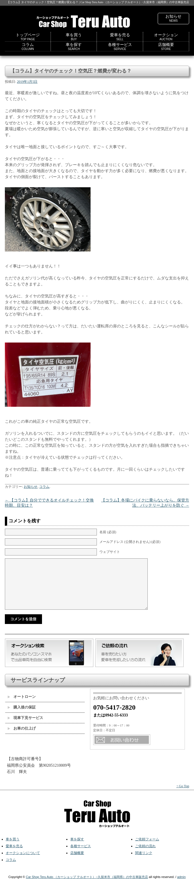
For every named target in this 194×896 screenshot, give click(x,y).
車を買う (74, 37)
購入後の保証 (24, 710)
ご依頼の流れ (145, 849)
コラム (27, 47)
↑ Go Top (182, 790)
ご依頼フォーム (147, 843)
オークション (166, 37)
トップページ (28, 37)
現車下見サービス (28, 721)
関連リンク (143, 856)
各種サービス (120, 47)
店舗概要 (166, 47)
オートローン (24, 700)
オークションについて (23, 856)
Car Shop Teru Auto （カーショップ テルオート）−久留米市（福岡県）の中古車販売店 (87, 880)
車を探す (74, 47)
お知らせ (173, 18)
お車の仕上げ (24, 732)
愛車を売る (120, 37)
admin (181, 880)
